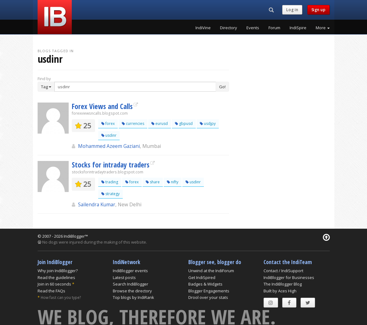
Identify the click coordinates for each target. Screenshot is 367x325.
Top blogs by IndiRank (133, 297)
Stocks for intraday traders (110, 165)
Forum (274, 27)
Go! (222, 86)
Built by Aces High (280, 291)
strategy (110, 193)
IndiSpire (298, 27)
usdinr (109, 135)
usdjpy (208, 123)
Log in (292, 9)
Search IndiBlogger (130, 284)
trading (109, 182)
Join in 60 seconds (54, 284)
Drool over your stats (208, 297)
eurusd (159, 123)
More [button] (323, 27)
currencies (133, 123)
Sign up (318, 9)
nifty (172, 182)
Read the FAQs (51, 291)
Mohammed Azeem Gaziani (109, 146)
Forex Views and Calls (102, 106)
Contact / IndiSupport (283, 270)
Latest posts (124, 277)
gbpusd (184, 123)
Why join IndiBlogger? (58, 270)
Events (252, 27)
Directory (228, 27)
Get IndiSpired (201, 277)
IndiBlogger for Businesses (289, 277)
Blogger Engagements (208, 291)
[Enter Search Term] (135, 87)
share (153, 182)
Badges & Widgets (205, 284)
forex (108, 123)
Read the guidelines (56, 277)
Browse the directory (132, 291)
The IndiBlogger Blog (283, 284)
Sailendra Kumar (96, 204)
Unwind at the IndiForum (211, 270)
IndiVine (203, 27)
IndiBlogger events (130, 270)
